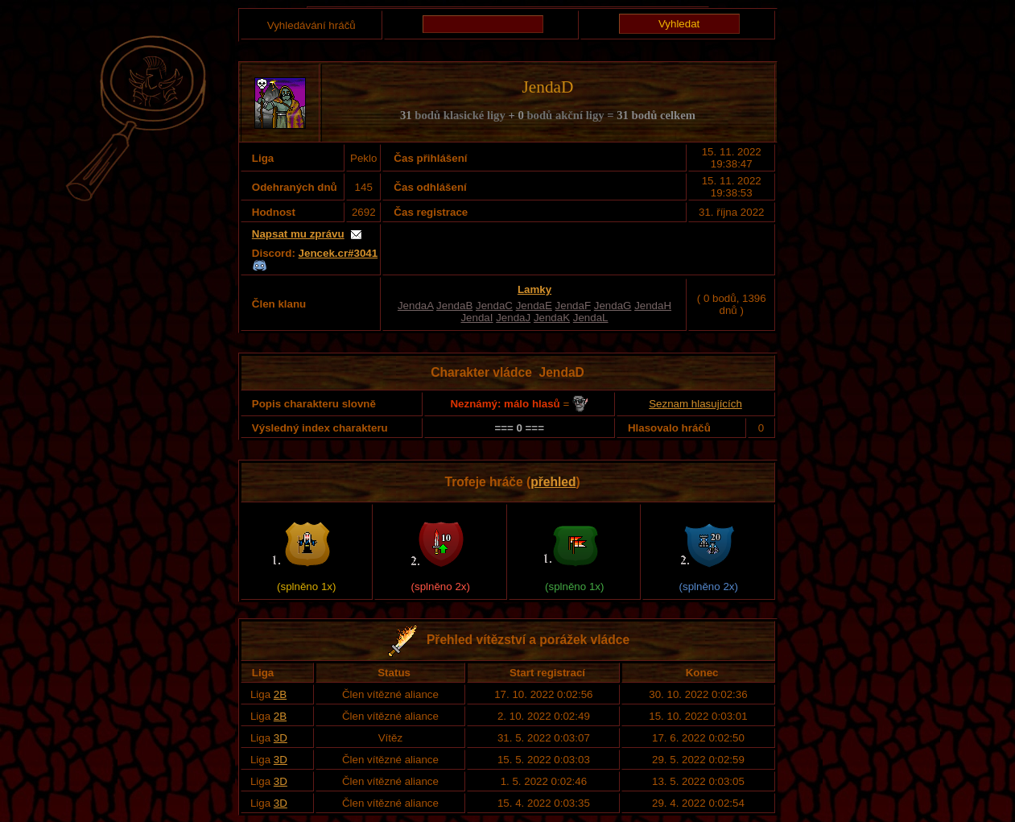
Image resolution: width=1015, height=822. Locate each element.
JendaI (476, 318)
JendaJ (513, 318)
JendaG (613, 305)
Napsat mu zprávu (298, 234)
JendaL (591, 318)
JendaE (534, 305)
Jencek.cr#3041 (338, 253)
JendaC (494, 305)
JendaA (415, 305)
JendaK (552, 318)
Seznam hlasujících (695, 404)
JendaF (573, 305)
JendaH (652, 305)
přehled (553, 482)
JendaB (454, 305)
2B (280, 694)
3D (280, 738)
